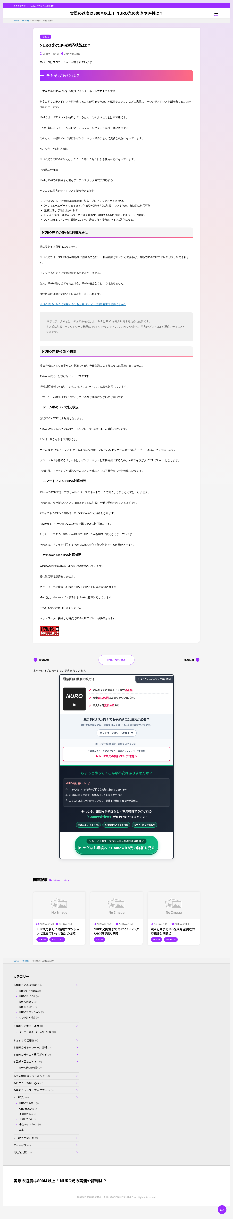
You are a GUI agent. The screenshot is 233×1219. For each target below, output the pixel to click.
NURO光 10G (28, 1001)
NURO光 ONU (28, 1007)
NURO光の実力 (29, 1103)
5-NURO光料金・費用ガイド (32, 1054)
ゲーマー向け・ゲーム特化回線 (37, 1032)
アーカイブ (23, 1145)
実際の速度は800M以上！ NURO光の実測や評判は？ (116, 13)
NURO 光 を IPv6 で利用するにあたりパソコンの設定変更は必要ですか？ (83, 304)
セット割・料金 (29, 1017)
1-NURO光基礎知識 (28, 985)
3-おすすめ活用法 (26, 1040)
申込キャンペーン (30, 1124)
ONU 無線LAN (28, 1108)
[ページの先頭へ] (222, 1209)
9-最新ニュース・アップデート (34, 1090)
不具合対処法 (28, 1114)
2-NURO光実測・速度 (29, 1026)
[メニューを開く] (216, 13)
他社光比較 (23, 1152)
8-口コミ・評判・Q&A (28, 1083)
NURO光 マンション (31, 1012)
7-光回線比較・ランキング (32, 1076)
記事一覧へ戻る (116, 660)
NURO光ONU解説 (30, 1067)
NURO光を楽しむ (26, 1138)
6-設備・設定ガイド (28, 1061)
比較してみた (28, 1119)
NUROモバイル (29, 996)
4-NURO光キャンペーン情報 (32, 1047)
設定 (23, 1129)
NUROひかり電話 (30, 991)
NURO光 (45, 36)
